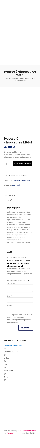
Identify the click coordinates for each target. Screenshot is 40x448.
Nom (9, 296)
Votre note (12, 281)
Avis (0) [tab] (8, 200)
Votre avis (11, 283)
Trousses (7, 377)
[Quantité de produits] (7, 164)
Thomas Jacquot (13, 433)
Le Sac (6, 358)
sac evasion (17, 185)
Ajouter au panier (22, 163)
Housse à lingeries (11, 352)
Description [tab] (10, 196)
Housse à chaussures (19, 78)
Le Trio (6, 364)
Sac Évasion (8, 371)
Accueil (8, 78)
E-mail (10, 305)
